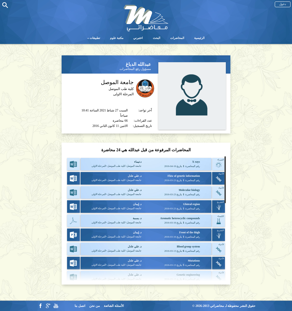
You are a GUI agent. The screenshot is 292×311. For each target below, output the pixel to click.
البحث (156, 38)
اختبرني (138, 38)
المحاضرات (177, 38)
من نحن (94, 306)
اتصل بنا (80, 306)
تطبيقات (95, 38)
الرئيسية (199, 38)
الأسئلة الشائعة (114, 306)
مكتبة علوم (116, 38)
